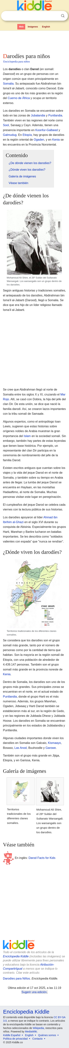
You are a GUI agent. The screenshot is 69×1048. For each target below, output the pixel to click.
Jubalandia (38, 115)
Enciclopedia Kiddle (16, 956)
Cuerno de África (19, 98)
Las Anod (20, 747)
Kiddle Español (11, 1035)
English (46, 26)
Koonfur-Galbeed (46, 130)
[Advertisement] (34, 41)
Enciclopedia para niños (16, 61)
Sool (6, 125)
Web (21, 26)
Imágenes (33, 26)
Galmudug (10, 134)
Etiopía (27, 134)
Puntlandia (55, 115)
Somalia (8, 83)
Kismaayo (54, 742)
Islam (27, 436)
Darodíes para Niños (16, 978)
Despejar (55, 16)
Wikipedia (38, 1028)
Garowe (50, 747)
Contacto (37, 1038)
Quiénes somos (47, 1035)
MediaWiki (31, 1031)
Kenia (56, 139)
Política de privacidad (15, 1038)
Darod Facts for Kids (42, 857)
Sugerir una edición (34, 992)
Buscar (62, 16)
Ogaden (39, 139)
